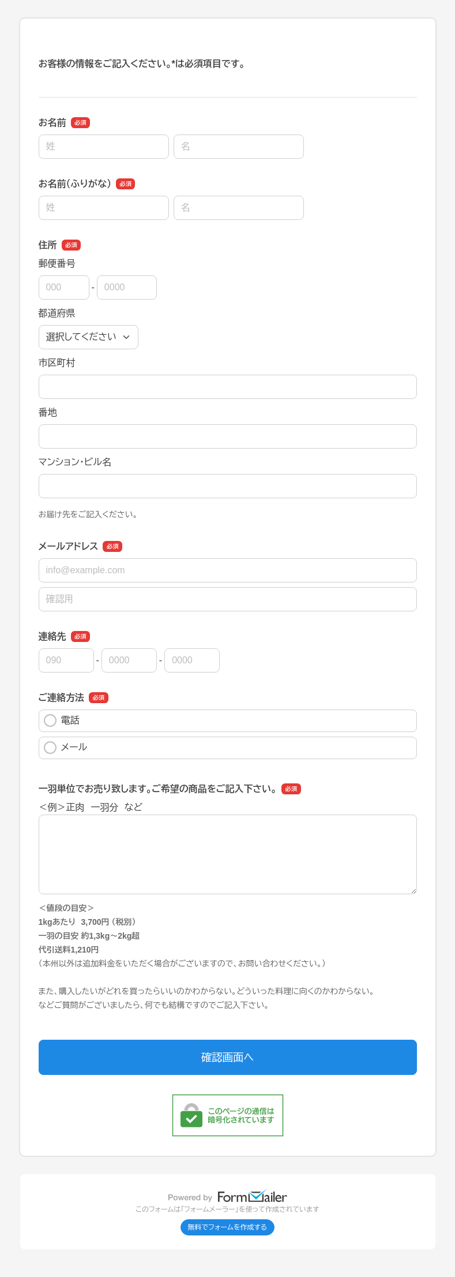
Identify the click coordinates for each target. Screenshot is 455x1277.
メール (66, 747)
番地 (48, 412)
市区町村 (57, 363)
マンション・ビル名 (75, 462)
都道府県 (57, 313)
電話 (62, 720)
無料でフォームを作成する (228, 1227)
